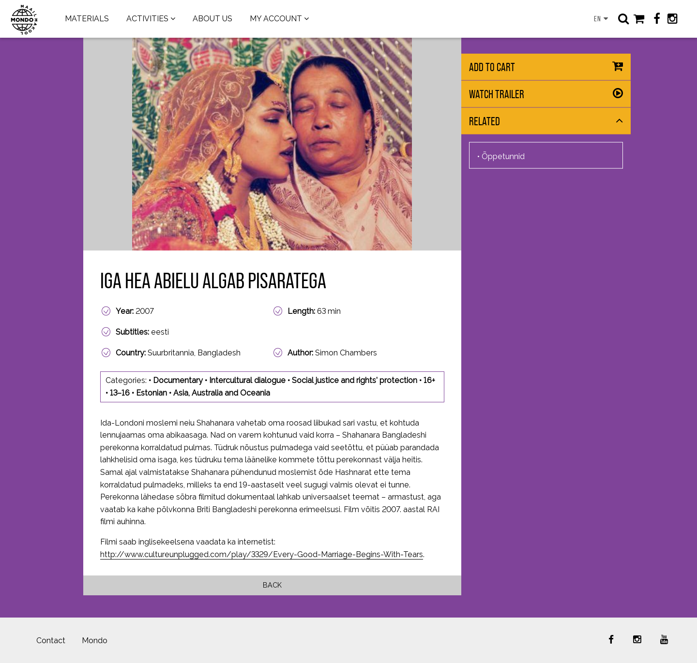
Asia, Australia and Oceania (221, 393)
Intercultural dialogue (247, 380)
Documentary (178, 380)
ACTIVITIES (147, 18)
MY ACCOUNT (276, 18)
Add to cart (492, 67)
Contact (50, 640)
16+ (429, 380)
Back (272, 585)
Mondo (94, 640)
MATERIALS (87, 18)
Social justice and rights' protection (354, 380)
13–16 (120, 393)
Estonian (151, 393)
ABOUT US (212, 18)
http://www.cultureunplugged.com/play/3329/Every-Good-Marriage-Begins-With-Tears (261, 554)
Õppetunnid (503, 156)
